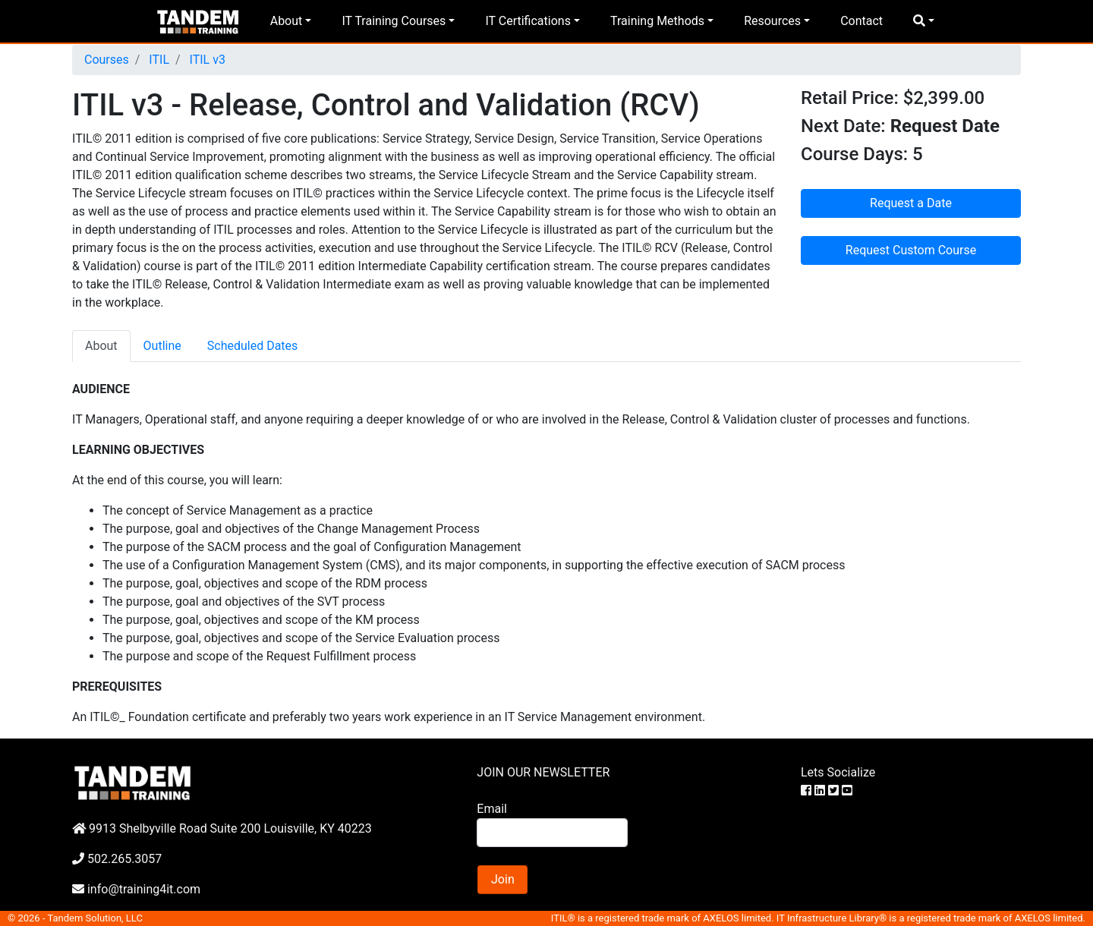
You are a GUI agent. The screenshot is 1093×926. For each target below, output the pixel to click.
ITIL (157, 59)
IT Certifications (527, 21)
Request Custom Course (911, 250)
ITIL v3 (206, 59)
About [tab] (101, 346)
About (286, 21)
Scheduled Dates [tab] (252, 346)
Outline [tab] (162, 346)
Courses (106, 59)
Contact (861, 21)
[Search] (552, 832)
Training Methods (657, 21)
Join (503, 879)
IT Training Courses (394, 21)
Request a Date (911, 203)
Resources (772, 21)
